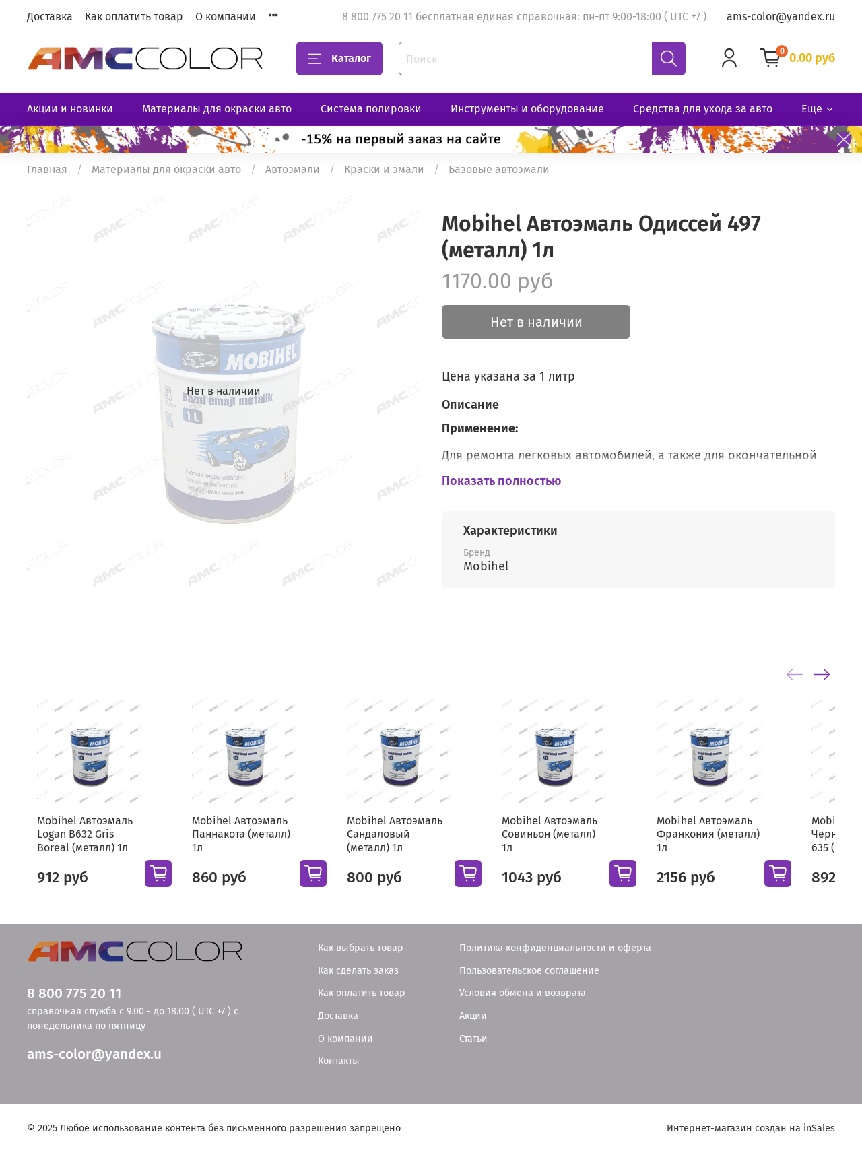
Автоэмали (292, 169)
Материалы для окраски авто (217, 108)
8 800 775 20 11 (74, 993)
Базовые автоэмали (499, 169)
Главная (47, 169)
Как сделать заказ (358, 971)
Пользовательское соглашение (529, 971)
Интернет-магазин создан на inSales (751, 1128)
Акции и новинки (70, 108)
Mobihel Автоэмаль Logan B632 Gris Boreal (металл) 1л (83, 845)
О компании (225, 16)
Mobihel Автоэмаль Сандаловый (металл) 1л (412, 845)
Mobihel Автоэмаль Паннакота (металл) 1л (248, 838)
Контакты (339, 1061)
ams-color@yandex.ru (781, 16)
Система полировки (371, 108)
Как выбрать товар (360, 948)
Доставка (50, 16)
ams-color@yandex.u (94, 1054)
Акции (473, 1016)
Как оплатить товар (134, 16)
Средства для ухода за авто (702, 108)
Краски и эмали (384, 169)
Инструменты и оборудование (527, 108)
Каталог (339, 58)
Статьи (473, 1039)
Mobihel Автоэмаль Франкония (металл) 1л (741, 845)
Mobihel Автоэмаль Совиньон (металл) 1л (577, 838)
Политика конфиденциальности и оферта (555, 948)
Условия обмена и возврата (522, 993)
